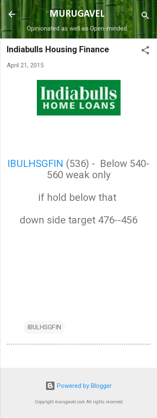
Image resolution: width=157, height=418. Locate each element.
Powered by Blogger (78, 386)
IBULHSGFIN (35, 163)
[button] (145, 51)
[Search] (145, 17)
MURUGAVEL (76, 14)
